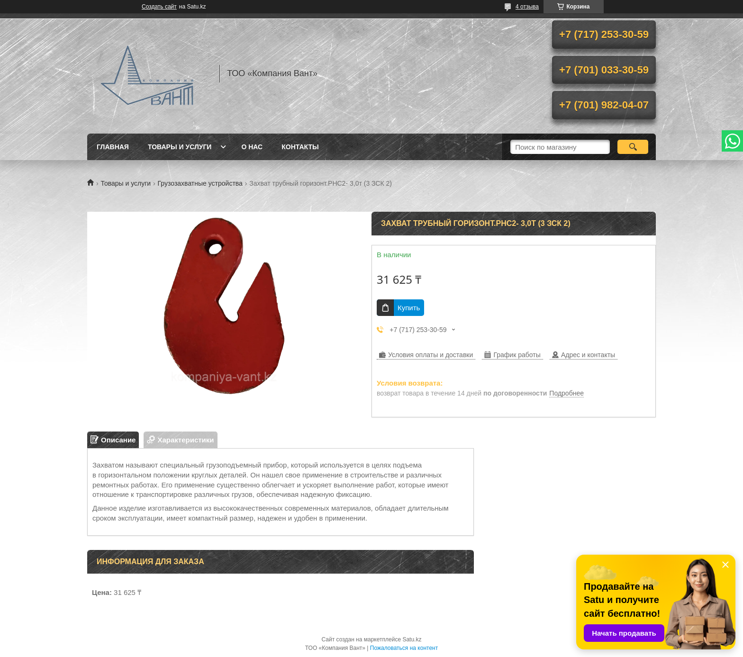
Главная (113, 147)
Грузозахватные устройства (200, 183)
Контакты (299, 147)
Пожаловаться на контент (404, 648)
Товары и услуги (180, 147)
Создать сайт (159, 6)
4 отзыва (527, 6)
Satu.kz (411, 639)
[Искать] (632, 147)
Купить (409, 308)
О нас (252, 147)
